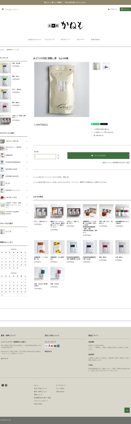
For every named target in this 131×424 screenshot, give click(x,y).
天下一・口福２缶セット (41, 221)
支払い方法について (40, 388)
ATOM (40, 404)
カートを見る (60, 388)
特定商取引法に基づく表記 (121, 162)
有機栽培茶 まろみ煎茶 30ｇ (57, 258)
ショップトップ (49, 39)
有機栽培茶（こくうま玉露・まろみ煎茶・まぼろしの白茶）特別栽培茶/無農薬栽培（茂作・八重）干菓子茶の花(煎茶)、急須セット (90, 227)
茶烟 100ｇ (15, 76)
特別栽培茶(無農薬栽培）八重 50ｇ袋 (90, 258)
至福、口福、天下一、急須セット (105, 222)
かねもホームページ (34, 39)
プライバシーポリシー (41, 401)
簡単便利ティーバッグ (13, 49)
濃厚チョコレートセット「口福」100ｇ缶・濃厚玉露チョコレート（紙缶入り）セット (57, 224)
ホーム (2, 49)
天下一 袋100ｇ (16, 89)
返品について (107, 162)
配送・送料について (40, 391)
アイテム (125, 9)
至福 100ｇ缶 (54, 284)
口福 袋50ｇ (119, 257)
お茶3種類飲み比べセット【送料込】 (122, 222)
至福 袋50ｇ (15, 102)
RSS (35, 404)
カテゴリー (65, 39)
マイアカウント (61, 385)
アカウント (113, 9)
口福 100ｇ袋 (16, 63)
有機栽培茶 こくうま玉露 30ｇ (41, 258)
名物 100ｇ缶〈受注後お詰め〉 (40, 284)
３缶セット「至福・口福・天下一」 (19, 116)
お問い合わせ (95, 39)
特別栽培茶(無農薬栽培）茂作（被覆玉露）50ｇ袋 (73, 258)
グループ (81, 39)
